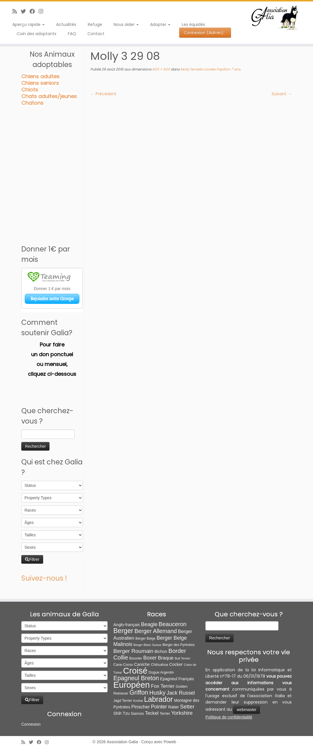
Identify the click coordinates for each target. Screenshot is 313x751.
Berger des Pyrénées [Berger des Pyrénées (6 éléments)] (179, 645)
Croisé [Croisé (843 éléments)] (135, 670)
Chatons (32, 102)
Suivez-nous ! (44, 578)
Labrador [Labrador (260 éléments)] (158, 699)
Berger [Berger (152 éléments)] (123, 630)
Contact (95, 34)
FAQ (72, 34)
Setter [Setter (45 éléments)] (187, 707)
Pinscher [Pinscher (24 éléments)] (140, 707)
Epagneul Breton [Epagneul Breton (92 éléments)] (136, 678)
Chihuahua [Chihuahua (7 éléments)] (159, 665)
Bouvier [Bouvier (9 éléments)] (135, 658)
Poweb (170, 741)
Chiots (29, 89)
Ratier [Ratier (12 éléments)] (173, 707)
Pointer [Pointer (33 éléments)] (159, 707)
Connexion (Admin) (204, 32)
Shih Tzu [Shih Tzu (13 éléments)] (121, 713)
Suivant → (282, 94)
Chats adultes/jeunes (49, 96)
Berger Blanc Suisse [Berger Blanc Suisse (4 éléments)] (147, 645)
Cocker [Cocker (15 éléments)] (176, 664)
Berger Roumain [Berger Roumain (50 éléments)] (133, 651)
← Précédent (103, 94)
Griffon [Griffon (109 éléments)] (138, 692)
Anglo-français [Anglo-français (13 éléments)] (126, 624)
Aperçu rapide (28, 24)
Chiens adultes (40, 76)
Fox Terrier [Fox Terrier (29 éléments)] (163, 686)
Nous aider (126, 24)
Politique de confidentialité (228, 717)
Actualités (66, 24)
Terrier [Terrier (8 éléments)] (165, 713)
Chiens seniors (40, 83)
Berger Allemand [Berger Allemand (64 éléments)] (155, 631)
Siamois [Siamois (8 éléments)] (137, 713)
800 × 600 (160, 69)
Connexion (31, 724)
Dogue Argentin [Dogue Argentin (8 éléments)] (161, 672)
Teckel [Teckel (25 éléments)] (152, 713)
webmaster (246, 709)
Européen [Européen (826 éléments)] (131, 684)
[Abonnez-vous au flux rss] (16, 11)
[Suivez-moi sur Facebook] (34, 11)
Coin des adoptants (36, 34)
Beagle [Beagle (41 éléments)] (149, 624)
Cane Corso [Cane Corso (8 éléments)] (123, 664)
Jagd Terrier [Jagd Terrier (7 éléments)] (122, 701)
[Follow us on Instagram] (43, 11)
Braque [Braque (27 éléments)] (166, 658)
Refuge (95, 24)
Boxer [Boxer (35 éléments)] (150, 658)
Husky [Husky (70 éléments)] (157, 692)
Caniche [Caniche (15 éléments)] (142, 664)
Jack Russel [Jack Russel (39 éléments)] (181, 693)
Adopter (160, 24)
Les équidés (193, 24)
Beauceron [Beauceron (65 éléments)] (172, 624)
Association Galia (122, 741)
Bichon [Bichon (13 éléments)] (160, 651)
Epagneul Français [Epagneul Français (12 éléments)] (177, 678)
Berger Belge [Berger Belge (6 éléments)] (145, 638)
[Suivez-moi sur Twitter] (25, 11)
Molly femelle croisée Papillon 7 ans (210, 69)
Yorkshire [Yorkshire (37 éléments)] (181, 713)
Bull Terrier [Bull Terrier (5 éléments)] (182, 658)
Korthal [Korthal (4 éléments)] (138, 700)
